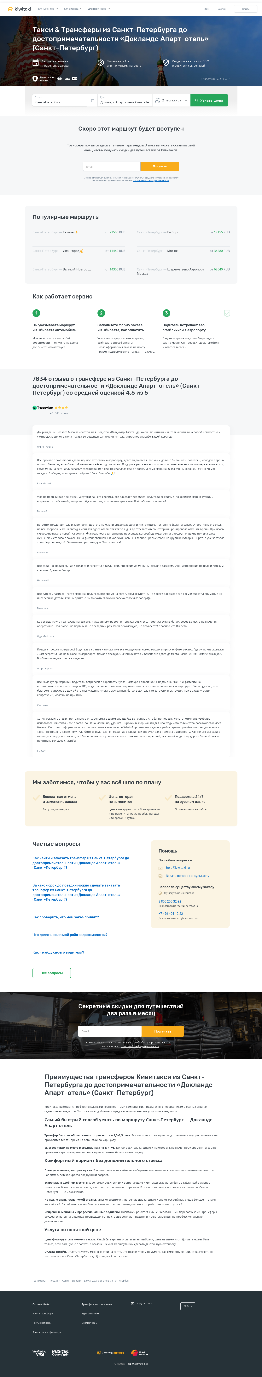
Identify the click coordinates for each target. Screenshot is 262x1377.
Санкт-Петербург (72, 1280)
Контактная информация (46, 1332)
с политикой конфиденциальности (151, 180)
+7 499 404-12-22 (171, 913)
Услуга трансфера (42, 1313)
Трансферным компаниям (97, 1304)
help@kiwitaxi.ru (178, 867)
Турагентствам (90, 1313)
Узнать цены (209, 100)
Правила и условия (137, 1363)
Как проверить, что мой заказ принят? (65, 917)
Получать (160, 166)
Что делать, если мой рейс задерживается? (70, 935)
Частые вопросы (41, 1322)
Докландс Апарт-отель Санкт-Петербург (106, 1280)
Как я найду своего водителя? (58, 952)
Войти (245, 9)
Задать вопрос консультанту (187, 876)
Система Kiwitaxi (41, 1304)
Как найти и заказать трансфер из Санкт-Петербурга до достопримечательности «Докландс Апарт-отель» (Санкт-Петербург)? (80, 863)
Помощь (222, 9)
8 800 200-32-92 (170, 901)
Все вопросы (52, 973)
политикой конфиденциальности (140, 1046)
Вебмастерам (89, 1322)
